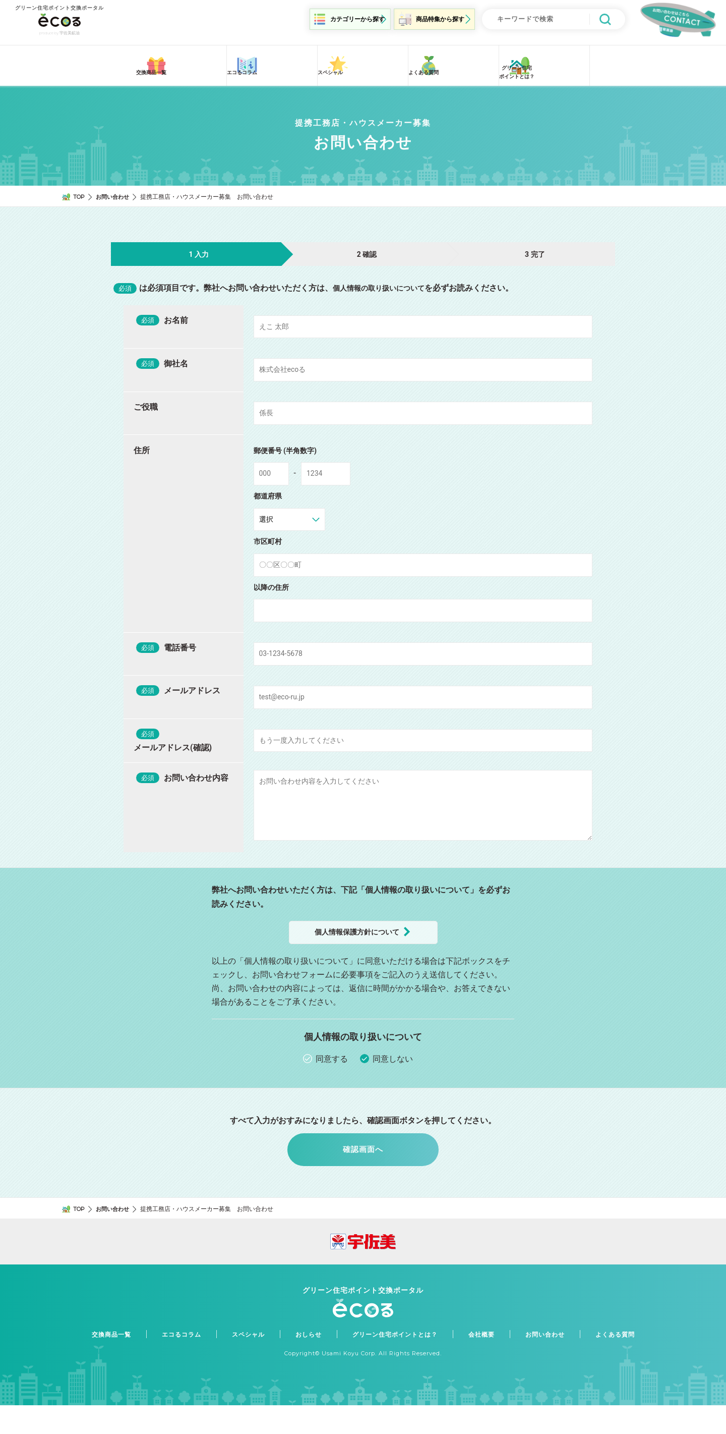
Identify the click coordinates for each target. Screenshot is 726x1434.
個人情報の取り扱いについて (385, 283)
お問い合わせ (116, 191)
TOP (80, 191)
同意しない (393, 1082)
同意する (332, 1082)
